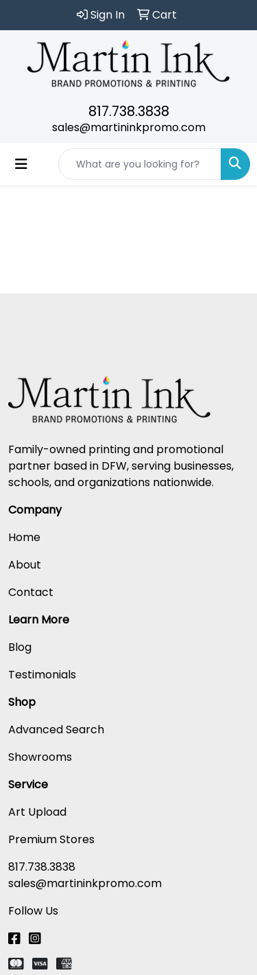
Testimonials (42, 674)
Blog (20, 647)
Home (24, 537)
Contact (30, 592)
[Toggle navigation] (21, 164)
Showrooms (40, 757)
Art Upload (37, 812)
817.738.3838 (128, 111)
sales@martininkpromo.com (129, 127)
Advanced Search (56, 729)
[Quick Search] (139, 164)
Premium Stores (51, 839)
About (24, 565)
